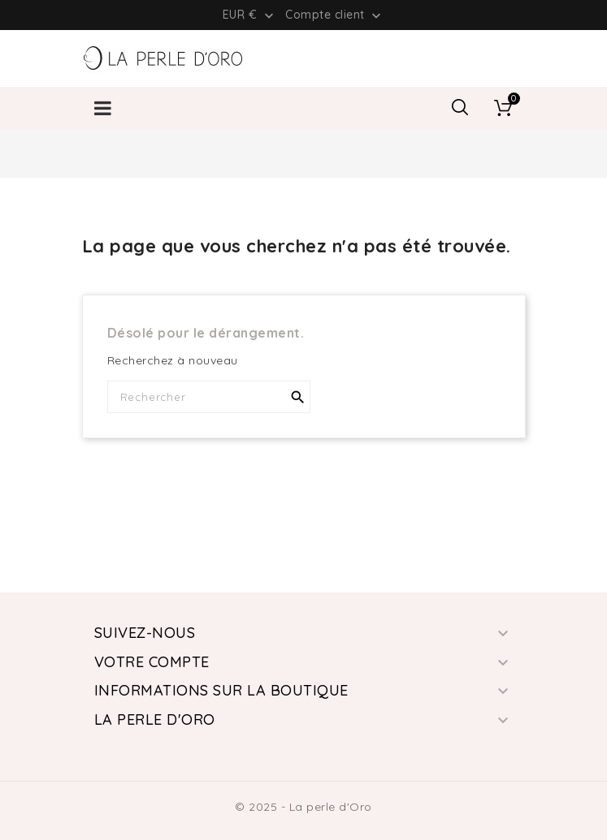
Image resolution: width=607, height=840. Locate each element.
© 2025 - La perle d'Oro (303, 806)
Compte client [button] (334, 15)
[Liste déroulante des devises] (250, 14)
